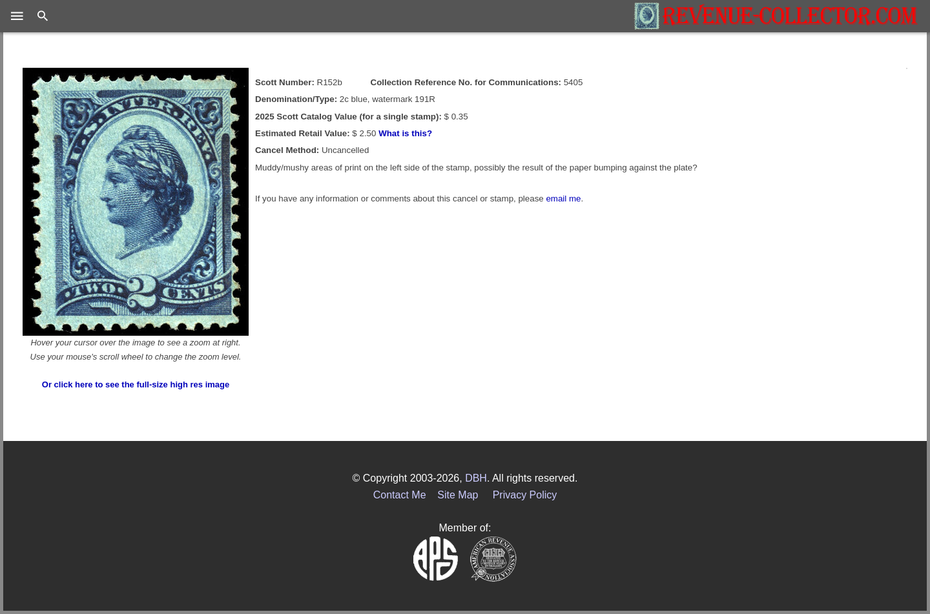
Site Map (457, 494)
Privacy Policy (525, 494)
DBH (476, 478)
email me (563, 198)
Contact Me (399, 494)
